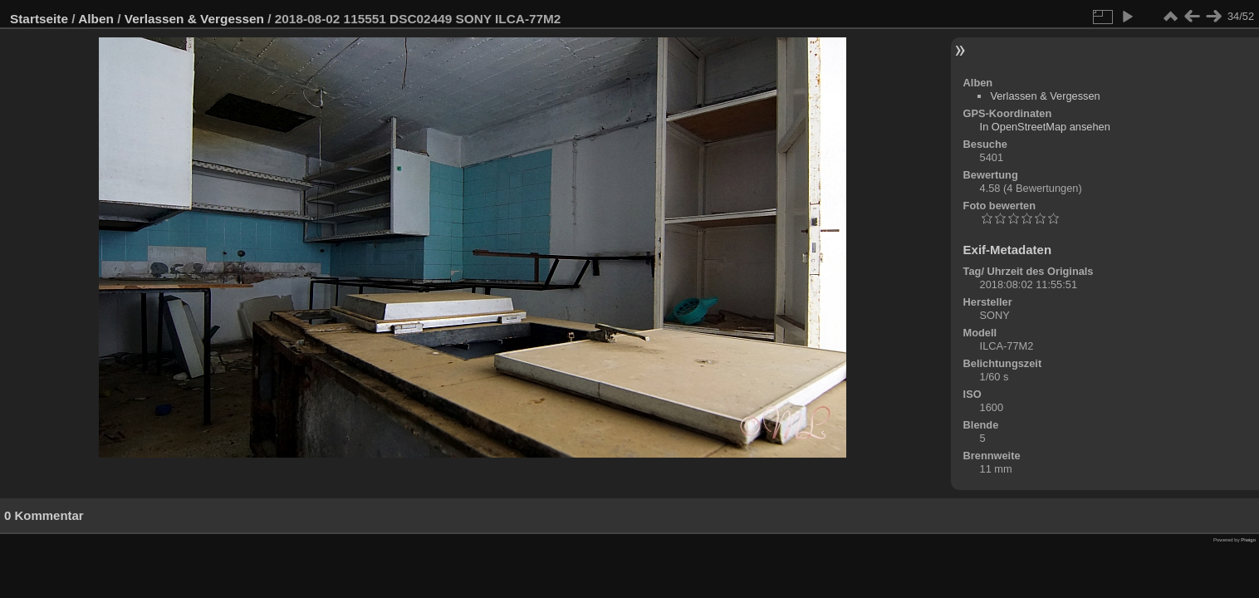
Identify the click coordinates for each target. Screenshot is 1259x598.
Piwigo (1248, 539)
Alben (96, 19)
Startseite (39, 19)
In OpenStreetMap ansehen (1045, 126)
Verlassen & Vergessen (194, 19)
